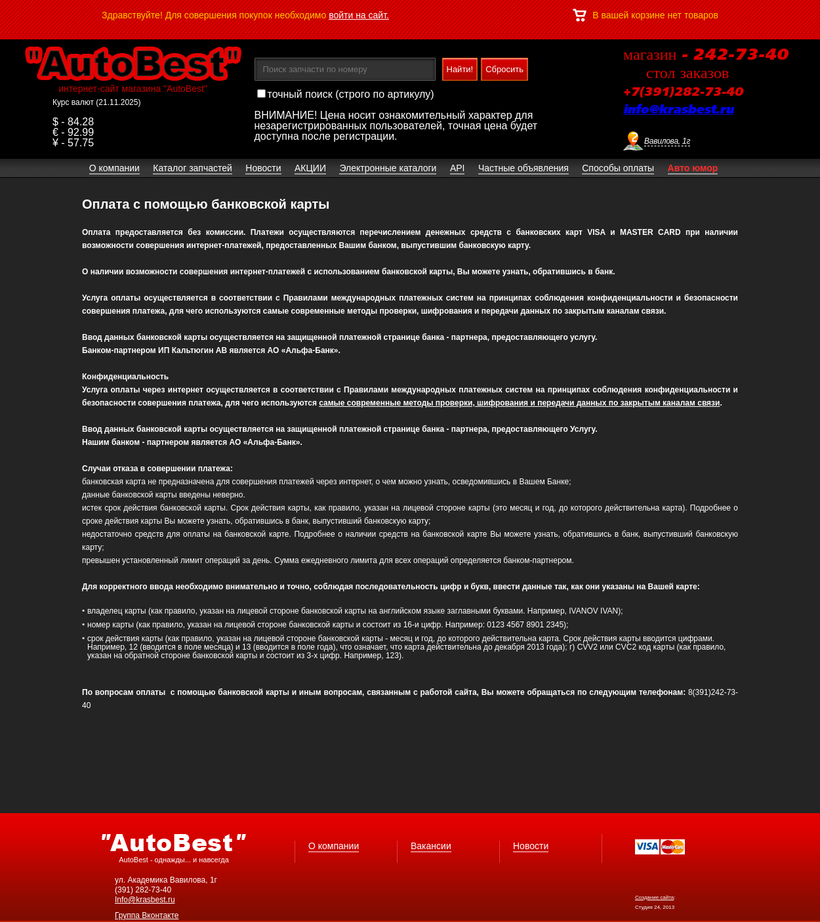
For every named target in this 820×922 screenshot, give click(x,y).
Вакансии (431, 846)
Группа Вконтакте (147, 915)
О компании (333, 846)
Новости (530, 846)
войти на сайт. (359, 15)
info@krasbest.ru (678, 110)
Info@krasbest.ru (145, 899)
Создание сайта (654, 897)
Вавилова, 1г (667, 141)
